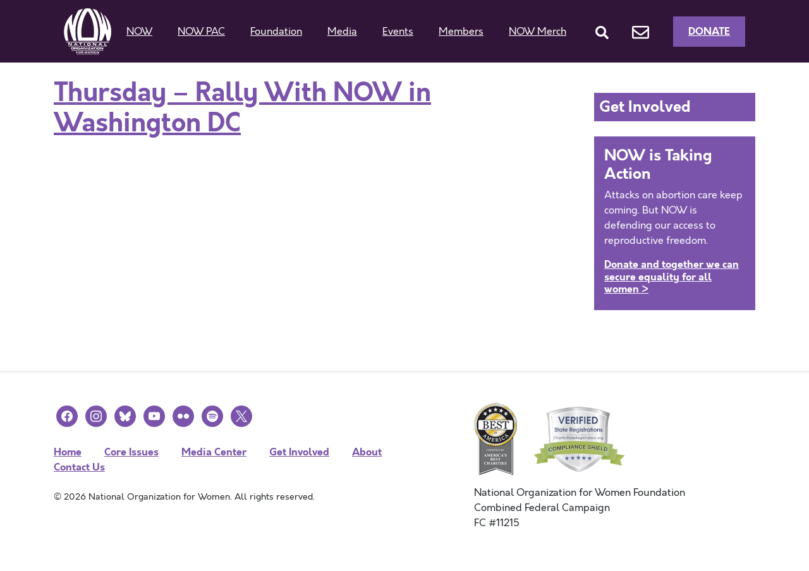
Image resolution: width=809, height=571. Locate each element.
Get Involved (299, 452)
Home (68, 452)
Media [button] (342, 32)
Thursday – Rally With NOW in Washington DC (242, 108)
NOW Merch (537, 32)
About (367, 452)
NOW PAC (201, 32)
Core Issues (131, 452)
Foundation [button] (276, 32)
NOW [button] (139, 32)
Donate (709, 31)
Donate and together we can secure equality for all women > (671, 276)
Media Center (213, 452)
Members (461, 32)
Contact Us (79, 467)
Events (397, 32)
